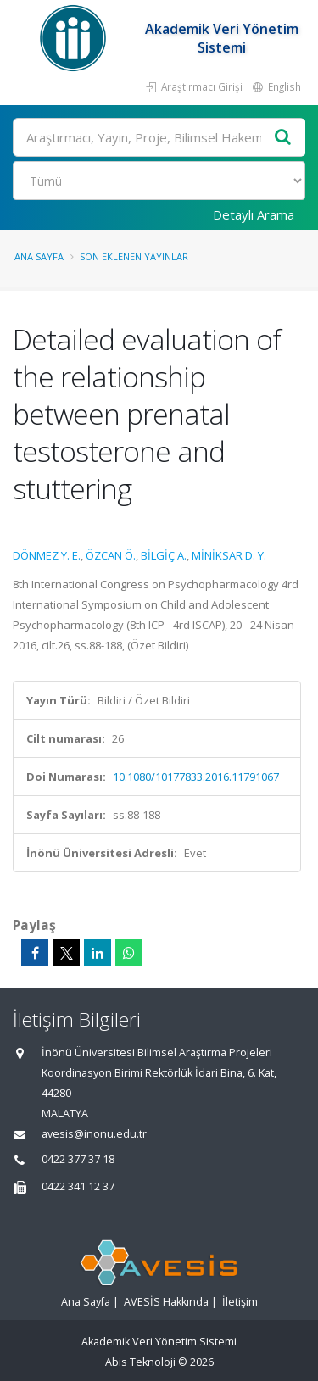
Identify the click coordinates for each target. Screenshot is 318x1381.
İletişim (240, 1302)
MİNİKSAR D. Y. (229, 555)
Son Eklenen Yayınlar (134, 256)
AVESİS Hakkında (166, 1302)
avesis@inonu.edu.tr (94, 1134)
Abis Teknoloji (140, 1362)
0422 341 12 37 (78, 1186)
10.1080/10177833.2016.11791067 (196, 776)
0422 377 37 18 (78, 1159)
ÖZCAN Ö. (111, 555)
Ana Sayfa (39, 256)
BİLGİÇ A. (164, 555)
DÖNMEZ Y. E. (47, 555)
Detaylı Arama (253, 214)
